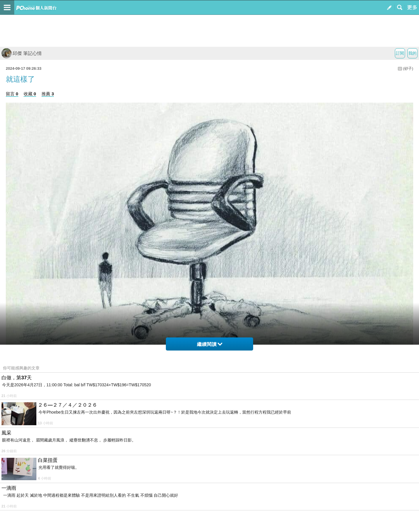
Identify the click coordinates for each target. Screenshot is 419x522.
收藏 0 (30, 93)
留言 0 (12, 93)
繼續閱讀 (209, 344)
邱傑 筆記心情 (21, 53)
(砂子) (408, 68)
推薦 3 (48, 93)
